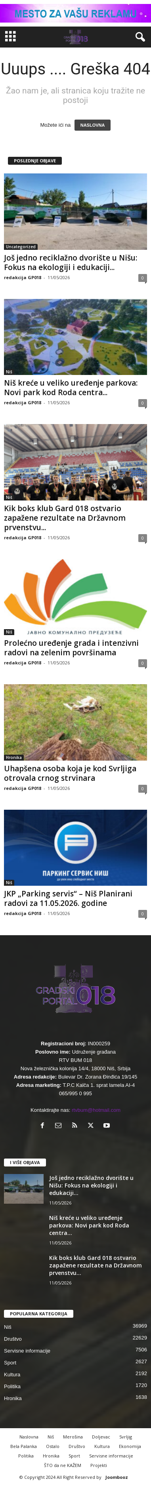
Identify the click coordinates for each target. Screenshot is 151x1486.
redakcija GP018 (22, 277)
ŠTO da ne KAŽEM (62, 1465)
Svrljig (125, 1437)
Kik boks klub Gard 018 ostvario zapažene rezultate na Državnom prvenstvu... (65, 518)
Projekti (98, 1465)
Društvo (13, 1339)
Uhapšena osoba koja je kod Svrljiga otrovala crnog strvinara (70, 773)
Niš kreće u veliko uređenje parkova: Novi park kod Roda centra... (71, 388)
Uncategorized (21, 246)
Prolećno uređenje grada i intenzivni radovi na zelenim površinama (71, 648)
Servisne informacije (27, 1351)
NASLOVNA (92, 125)
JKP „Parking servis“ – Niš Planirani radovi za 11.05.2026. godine (68, 898)
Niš (9, 372)
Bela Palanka (23, 1446)
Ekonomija (130, 1446)
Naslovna (28, 1437)
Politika (12, 1386)
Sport (10, 1363)
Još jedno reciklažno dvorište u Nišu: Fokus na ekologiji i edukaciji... (70, 262)
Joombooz (116, 1477)
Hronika (14, 757)
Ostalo (52, 1446)
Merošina (73, 1437)
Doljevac (101, 1437)
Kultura (12, 1375)
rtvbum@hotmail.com (96, 1110)
